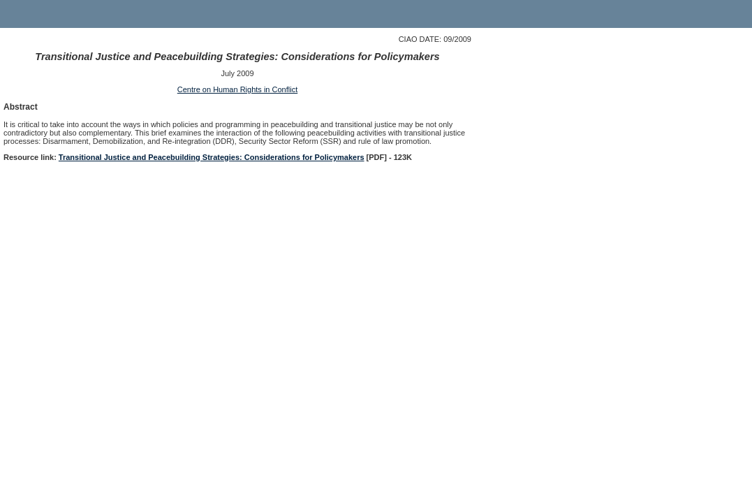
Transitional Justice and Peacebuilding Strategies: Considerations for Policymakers (211, 157)
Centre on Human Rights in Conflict (237, 89)
